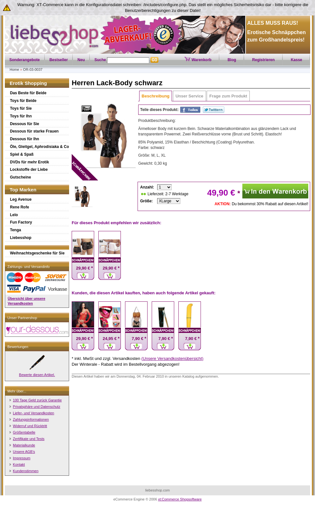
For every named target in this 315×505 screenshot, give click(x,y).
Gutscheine (20, 177)
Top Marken (23, 189)
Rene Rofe (19, 207)
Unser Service (189, 96)
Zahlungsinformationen (31, 419)
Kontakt (19, 464)
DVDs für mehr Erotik (29, 162)
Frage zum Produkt (228, 96)
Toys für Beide (23, 100)
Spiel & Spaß (21, 154)
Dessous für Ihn (24, 139)
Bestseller (59, 60)
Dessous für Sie (24, 124)
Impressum (21, 458)
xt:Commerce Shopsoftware (180, 499)
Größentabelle (24, 432)
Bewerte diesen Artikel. (37, 375)
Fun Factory (21, 222)
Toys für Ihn (21, 116)
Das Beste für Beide (28, 93)
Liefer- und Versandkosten (33, 413)
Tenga (15, 230)
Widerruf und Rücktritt (30, 426)
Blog (232, 60)
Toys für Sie (21, 108)
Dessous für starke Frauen (34, 131)
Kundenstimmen (26, 471)
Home (14, 69)
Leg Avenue (21, 199)
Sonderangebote (24, 60)
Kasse (296, 60)
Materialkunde (24, 445)
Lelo (14, 215)
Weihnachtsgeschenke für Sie (37, 253)
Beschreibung (156, 96)
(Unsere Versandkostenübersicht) (172, 358)
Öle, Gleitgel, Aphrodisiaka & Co (39, 146)
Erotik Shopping (28, 83)
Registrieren (263, 60)
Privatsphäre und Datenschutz (36, 407)
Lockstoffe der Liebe (29, 169)
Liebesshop (21, 237)
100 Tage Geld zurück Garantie (37, 400)
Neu (81, 60)
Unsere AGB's (24, 452)
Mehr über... (16, 391)
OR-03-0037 (33, 69)
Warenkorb (198, 60)
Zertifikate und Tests (28, 439)
